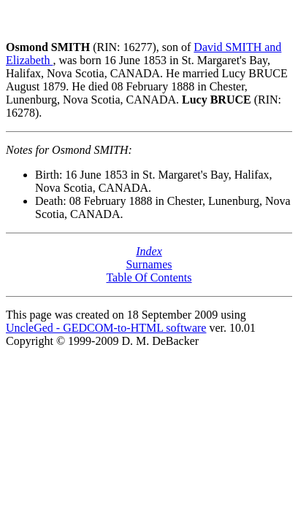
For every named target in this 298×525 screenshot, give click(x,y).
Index (149, 251)
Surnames (149, 264)
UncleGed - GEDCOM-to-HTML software (106, 328)
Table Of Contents (148, 277)
